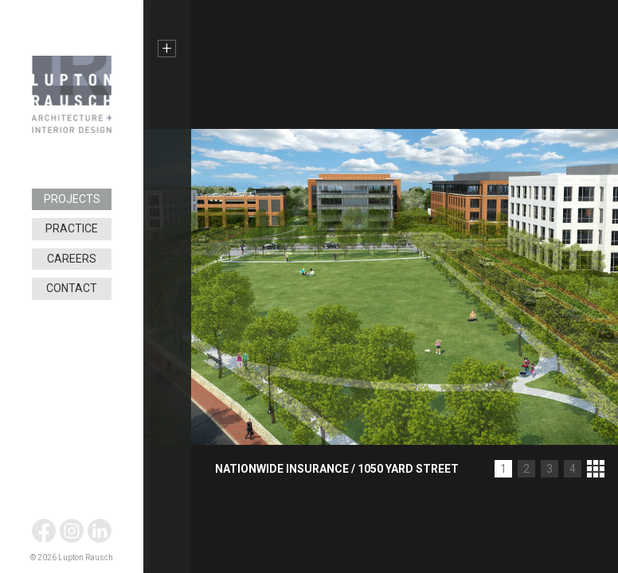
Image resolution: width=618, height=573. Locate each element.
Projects (72, 199)
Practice (71, 228)
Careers (71, 258)
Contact (71, 288)
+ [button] (167, 48)
